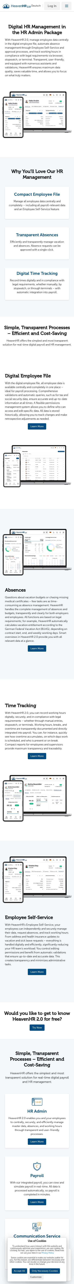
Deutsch (36, 5)
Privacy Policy (48, 1253)
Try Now (37, 1027)
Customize (36, 1277)
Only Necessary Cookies (45, 1271)
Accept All (19, 1271)
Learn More (37, 426)
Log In (52, 6)
